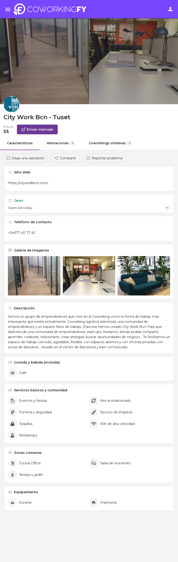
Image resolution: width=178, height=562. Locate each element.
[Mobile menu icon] (8, 9)
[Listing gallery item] (34, 275)
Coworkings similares (110, 143)
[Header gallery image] (44, 52)
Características (20, 143)
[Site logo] (51, 9)
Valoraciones (61, 143)
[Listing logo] (11, 104)
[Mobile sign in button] (170, 9)
